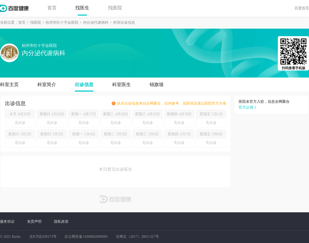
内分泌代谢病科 (96, 22)
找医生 (82, 7)
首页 (52, 7)
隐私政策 (61, 221)
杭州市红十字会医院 (62, 22)
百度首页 (301, 8)
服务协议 (7, 221)
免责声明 (34, 221)
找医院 (115, 7)
